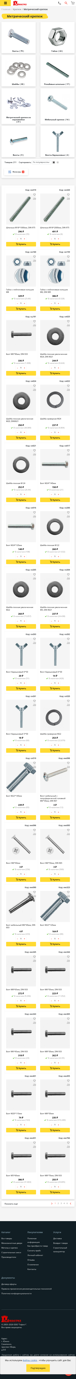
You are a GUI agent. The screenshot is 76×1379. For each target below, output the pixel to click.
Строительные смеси (11, 1252)
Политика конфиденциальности (16, 1293)
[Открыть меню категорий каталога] (5, 3)
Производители (8, 1257)
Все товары (6, 1238)
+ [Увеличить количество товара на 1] (24, 238)
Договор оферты (8, 1284)
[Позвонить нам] (59, 3)
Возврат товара (60, 1243)
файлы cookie (30, 1360)
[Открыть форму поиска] (66, 3)
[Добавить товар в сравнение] (34, 198)
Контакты (31, 1269)
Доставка (57, 1238)
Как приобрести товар (37, 1246)
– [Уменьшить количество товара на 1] (17, 238)
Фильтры (16, 172)
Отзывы (31, 1260)
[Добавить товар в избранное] (34, 194)
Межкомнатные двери (11, 1243)
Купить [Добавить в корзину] (21, 244)
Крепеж (17, 9)
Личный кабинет (35, 1255)
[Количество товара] (20, 238)
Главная (5, 9)
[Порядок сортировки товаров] (41, 162)
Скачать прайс (34, 1250)
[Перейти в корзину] (73, 3)
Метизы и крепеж (9, 1247)
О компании (33, 1264)
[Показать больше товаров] (11, 1204)
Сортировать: (35, 162)
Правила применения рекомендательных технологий (26, 1288)
